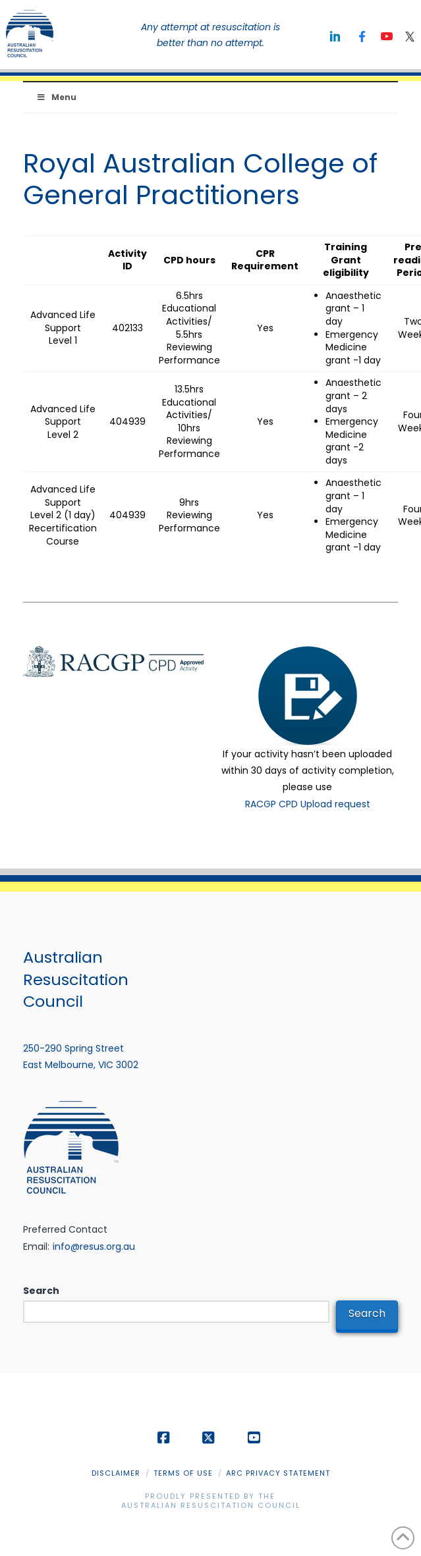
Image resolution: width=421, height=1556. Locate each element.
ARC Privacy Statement (278, 1473)
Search (41, 1290)
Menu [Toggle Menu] (56, 97)
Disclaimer (116, 1473)
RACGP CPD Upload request (307, 804)
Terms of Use (183, 1473)
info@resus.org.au (94, 1246)
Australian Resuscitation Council (210, 1505)
